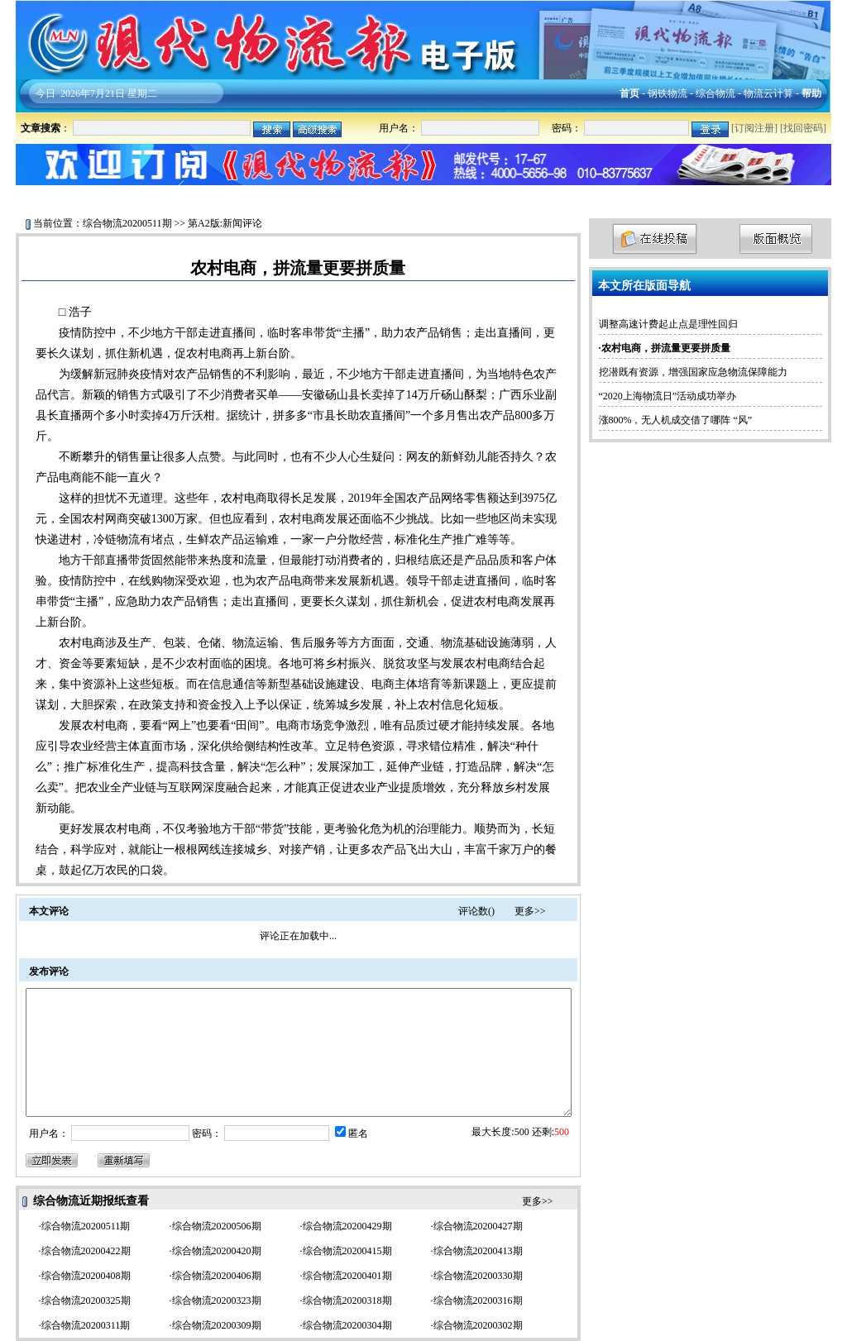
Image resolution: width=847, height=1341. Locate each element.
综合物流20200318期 (347, 1300)
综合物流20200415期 (347, 1251)
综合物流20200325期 (86, 1300)
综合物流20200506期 (216, 1226)
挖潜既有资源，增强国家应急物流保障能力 (693, 372)
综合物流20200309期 (216, 1325)
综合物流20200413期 (478, 1251)
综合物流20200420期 (216, 1251)
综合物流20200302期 (478, 1325)
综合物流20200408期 (86, 1275)
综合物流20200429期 (347, 1226)
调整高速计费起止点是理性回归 (668, 324)
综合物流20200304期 (347, 1325)
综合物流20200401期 (347, 1275)
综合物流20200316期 (478, 1300)
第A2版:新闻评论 (225, 223)
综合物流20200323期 (216, 1300)
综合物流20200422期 (86, 1251)
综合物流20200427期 (478, 1226)
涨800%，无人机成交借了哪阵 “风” (676, 420)
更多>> (530, 911)
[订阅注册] (754, 128)
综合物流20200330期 (478, 1275)
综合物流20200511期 (127, 223)
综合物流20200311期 (86, 1325)
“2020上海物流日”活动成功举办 (668, 396)
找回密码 (803, 128)
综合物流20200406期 (216, 1275)
